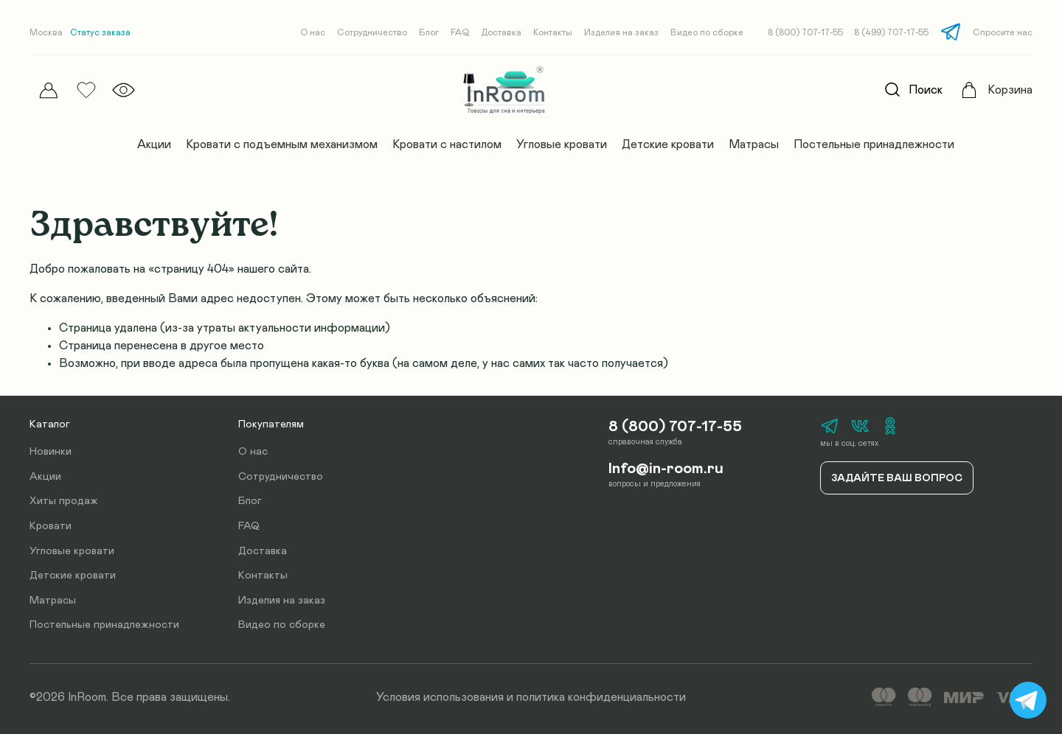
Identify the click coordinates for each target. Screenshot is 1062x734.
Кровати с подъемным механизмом (282, 144)
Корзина (1010, 90)
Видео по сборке (706, 32)
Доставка (501, 32)
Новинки (51, 452)
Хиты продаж (64, 501)
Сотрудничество (372, 32)
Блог (429, 32)
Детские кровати (668, 144)
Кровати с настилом (447, 144)
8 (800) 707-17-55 (805, 32)
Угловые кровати (561, 144)
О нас (312, 32)
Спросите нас (1002, 32)
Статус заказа (100, 32)
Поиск (909, 90)
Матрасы (754, 144)
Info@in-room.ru (665, 468)
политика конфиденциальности (601, 697)
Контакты (552, 32)
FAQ (460, 32)
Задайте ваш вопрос (896, 478)
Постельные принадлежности (874, 144)
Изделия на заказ (621, 32)
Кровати (51, 526)
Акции (154, 144)
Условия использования (440, 697)
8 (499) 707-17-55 (891, 32)
